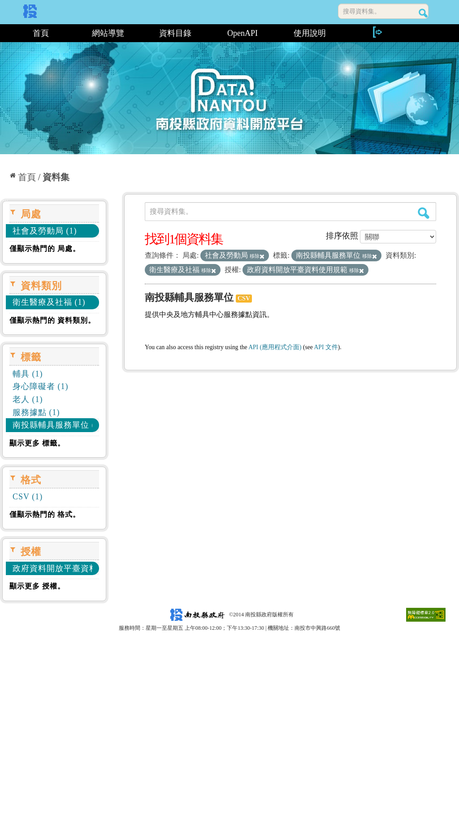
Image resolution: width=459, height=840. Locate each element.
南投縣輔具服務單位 (189, 297)
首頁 (41, 33)
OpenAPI (242, 33)
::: (3, 33)
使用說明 (310, 33)
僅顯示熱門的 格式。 (44, 514)
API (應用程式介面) (274, 347)
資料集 (56, 177)
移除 (257, 256)
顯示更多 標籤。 (37, 443)
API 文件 (326, 347)
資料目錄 (175, 33)
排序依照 (342, 235)
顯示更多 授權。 (37, 586)
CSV (244, 298)
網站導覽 (108, 33)
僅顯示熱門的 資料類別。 (52, 320)
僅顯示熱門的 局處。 (44, 248)
